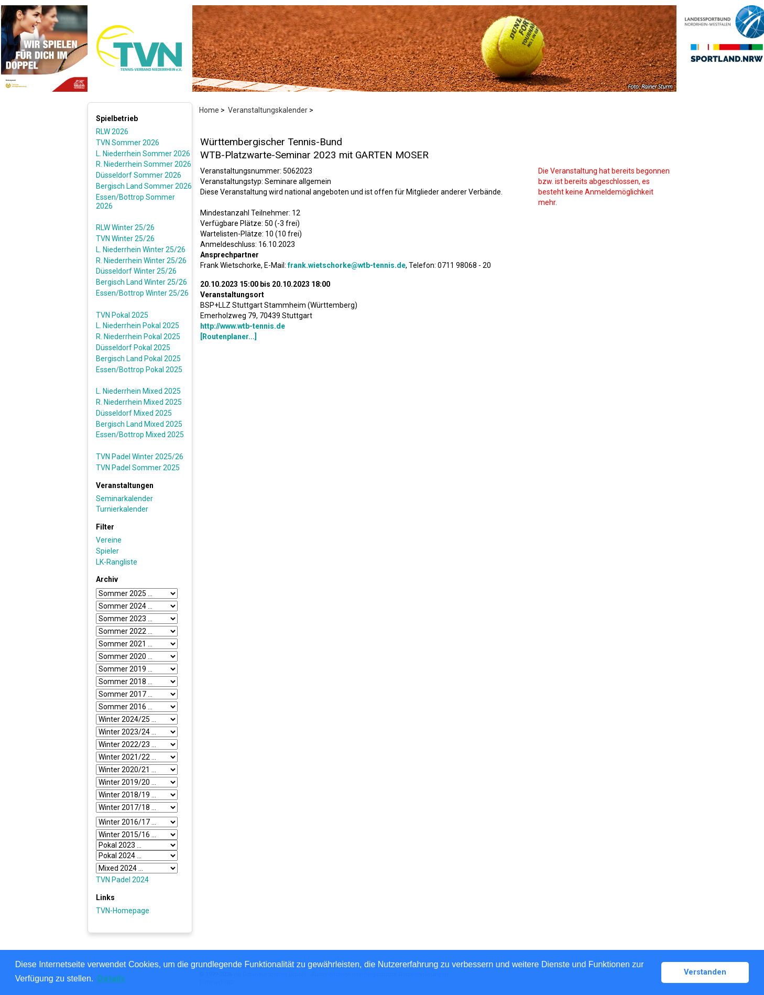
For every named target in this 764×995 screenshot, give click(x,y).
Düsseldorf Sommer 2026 (138, 175)
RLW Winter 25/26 (125, 227)
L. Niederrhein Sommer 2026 (143, 153)
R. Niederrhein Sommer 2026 (143, 164)
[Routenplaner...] (228, 336)
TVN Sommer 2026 (127, 142)
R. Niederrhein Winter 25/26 (141, 260)
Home (209, 110)
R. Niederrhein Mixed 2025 (139, 402)
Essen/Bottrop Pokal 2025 (139, 369)
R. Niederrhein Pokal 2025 (138, 336)
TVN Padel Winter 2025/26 (139, 456)
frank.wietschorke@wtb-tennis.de (347, 265)
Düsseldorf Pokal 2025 (133, 347)
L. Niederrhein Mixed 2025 (138, 391)
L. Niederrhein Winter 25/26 (140, 249)
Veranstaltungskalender (268, 110)
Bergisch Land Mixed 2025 (139, 424)
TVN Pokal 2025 (122, 315)
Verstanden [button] (705, 972)
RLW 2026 (112, 131)
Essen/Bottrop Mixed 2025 (140, 434)
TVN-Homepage (122, 910)
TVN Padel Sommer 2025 (138, 467)
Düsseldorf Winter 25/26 (136, 271)
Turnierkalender (122, 509)
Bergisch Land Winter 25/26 (141, 282)
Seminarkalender (124, 498)
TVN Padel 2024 (122, 879)
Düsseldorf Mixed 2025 (134, 413)
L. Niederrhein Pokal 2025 (137, 325)
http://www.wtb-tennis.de (242, 326)
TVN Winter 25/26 (125, 238)
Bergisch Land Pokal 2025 (138, 358)
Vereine (109, 540)
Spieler (107, 551)
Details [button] (111, 978)
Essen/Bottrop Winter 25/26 (142, 293)
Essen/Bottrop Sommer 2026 (135, 201)
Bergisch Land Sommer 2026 (144, 186)
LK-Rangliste (116, 562)
